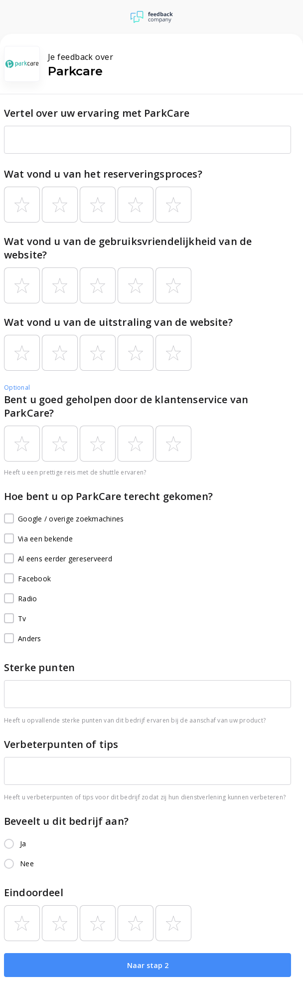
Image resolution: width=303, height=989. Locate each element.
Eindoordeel (33, 892)
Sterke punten (39, 667)
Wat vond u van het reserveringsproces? (103, 174)
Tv (15, 618)
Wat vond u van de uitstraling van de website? (118, 322)
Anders (22, 638)
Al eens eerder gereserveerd (58, 558)
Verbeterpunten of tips (61, 744)
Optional (17, 387)
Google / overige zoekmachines (64, 518)
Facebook (27, 578)
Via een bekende (38, 538)
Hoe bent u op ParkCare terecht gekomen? (108, 496)
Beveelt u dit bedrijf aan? (66, 821)
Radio (20, 598)
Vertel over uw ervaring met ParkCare (96, 113)
